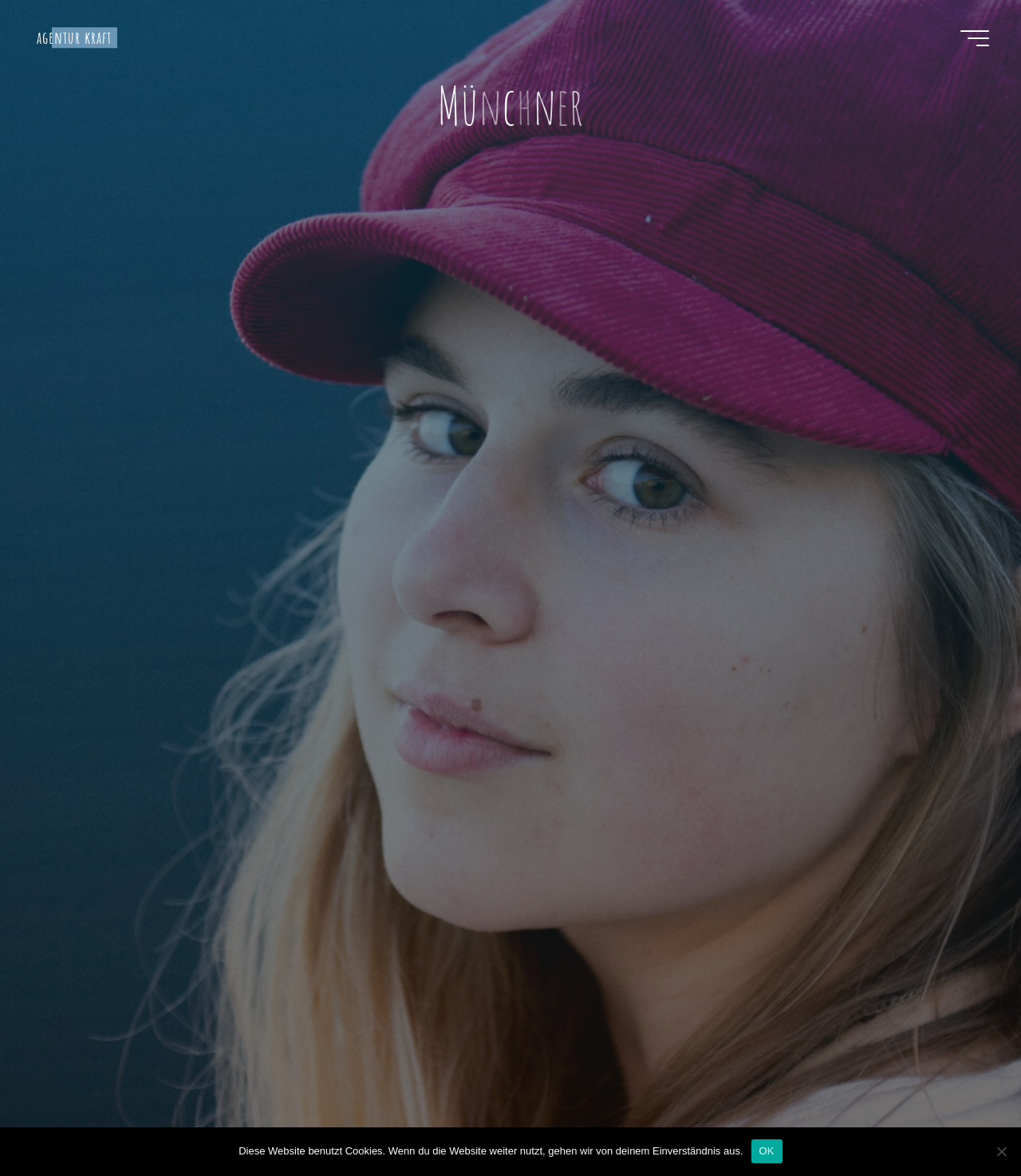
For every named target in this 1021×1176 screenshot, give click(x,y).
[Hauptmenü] (974, 38)
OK (767, 1151)
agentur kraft (74, 37)
